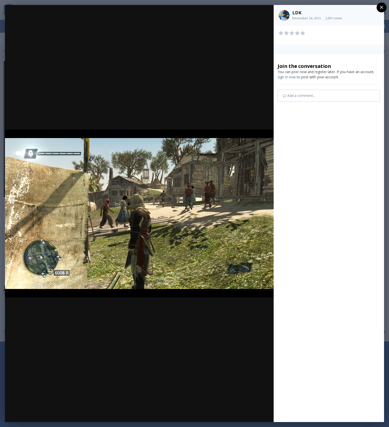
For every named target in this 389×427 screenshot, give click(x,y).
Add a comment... (299, 95)
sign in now (287, 77)
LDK (296, 13)
